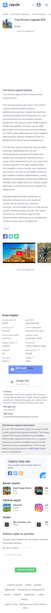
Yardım (7, 594)
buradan (40, 435)
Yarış (6, 228)
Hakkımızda (9, 590)
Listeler (41, 594)
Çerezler (38, 585)
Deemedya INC (32, 323)
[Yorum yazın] (25, 558)
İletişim (24, 599)
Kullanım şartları (15, 585)
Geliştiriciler (29, 594)
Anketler (17, 594)
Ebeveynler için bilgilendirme (31, 590)
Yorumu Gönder (25, 570)
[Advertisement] (25, 59)
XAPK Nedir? (34, 448)
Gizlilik (28, 585)
